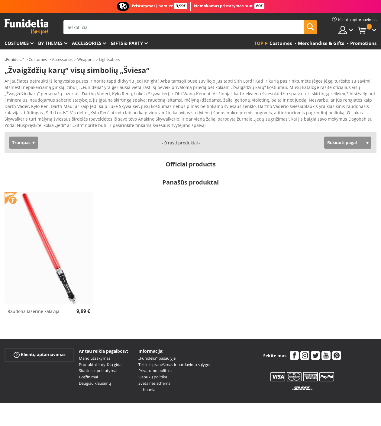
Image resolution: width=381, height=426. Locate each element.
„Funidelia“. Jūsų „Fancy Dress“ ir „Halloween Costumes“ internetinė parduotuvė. (26, 27)
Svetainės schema (154, 372)
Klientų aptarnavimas (40, 344)
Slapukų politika (152, 366)
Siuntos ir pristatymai (98, 360)
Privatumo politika (155, 360)
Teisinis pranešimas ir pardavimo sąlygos (174, 354)
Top (258, 43)
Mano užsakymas (94, 347)
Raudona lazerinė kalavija (34, 301)
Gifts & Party (127, 43)
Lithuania (146, 379)
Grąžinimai (88, 366)
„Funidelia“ (14, 59)
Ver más (19, 114)
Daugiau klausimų (95, 372)
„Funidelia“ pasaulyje (157, 347)
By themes (50, 43)
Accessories (86, 43)
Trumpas (21, 132)
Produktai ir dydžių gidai (100, 354)
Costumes (17, 43)
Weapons (85, 59)
